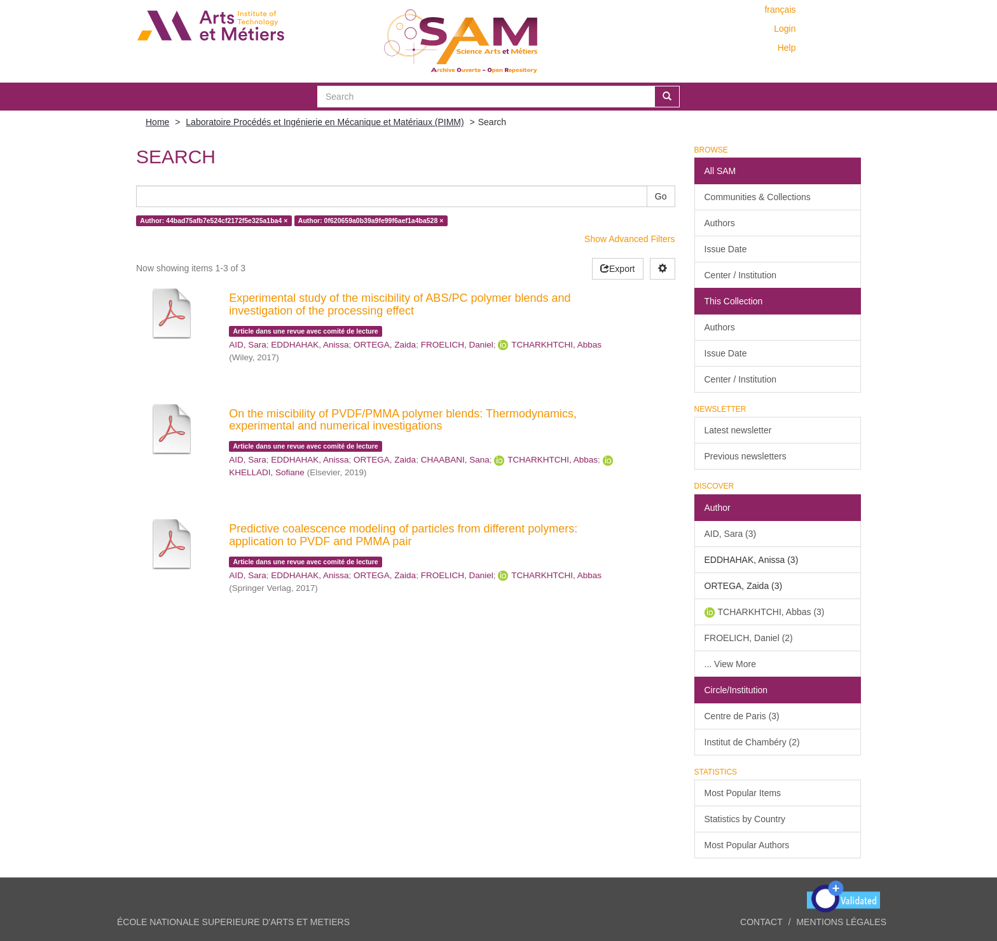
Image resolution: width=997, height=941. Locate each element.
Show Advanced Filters (629, 239)
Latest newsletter (738, 430)
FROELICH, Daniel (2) (749, 638)
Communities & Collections (758, 197)
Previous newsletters (746, 456)
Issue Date (726, 249)
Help (787, 48)
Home (157, 122)
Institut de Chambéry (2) (752, 742)
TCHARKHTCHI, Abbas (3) (771, 612)
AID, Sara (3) (731, 534)
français (779, 9)
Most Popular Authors (747, 845)
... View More (730, 664)
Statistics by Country (745, 819)
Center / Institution (741, 275)
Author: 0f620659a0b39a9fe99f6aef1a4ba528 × (371, 220)
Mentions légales (841, 922)
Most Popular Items (743, 793)
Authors (720, 223)
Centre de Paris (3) (742, 716)
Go (661, 196)
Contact (761, 922)
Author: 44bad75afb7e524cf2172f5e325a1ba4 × (213, 220)
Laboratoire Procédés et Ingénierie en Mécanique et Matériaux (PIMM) (325, 122)
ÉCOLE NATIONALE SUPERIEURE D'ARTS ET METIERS (233, 922)
